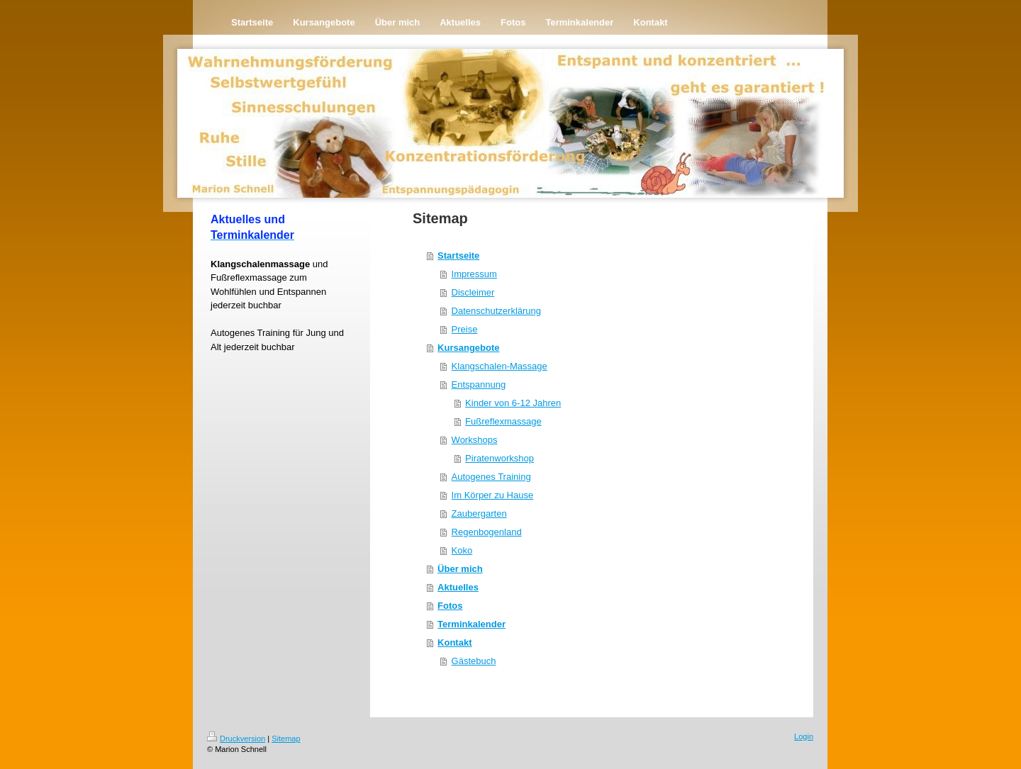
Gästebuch (474, 661)
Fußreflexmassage (503, 421)
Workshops (475, 439)
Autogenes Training (491, 476)
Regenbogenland (487, 532)
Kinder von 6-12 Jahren (513, 403)
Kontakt (454, 642)
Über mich (460, 568)
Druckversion (236, 738)
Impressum (474, 274)
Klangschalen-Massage (499, 366)
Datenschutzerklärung (496, 310)
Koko (462, 550)
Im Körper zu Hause (493, 495)
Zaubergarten (479, 513)
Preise (465, 329)
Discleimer (473, 292)
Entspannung (479, 384)
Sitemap (286, 738)
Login (803, 736)
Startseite (458, 255)
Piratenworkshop (499, 458)
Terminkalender (471, 624)
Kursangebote (468, 347)
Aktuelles (458, 587)
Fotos (449, 605)
